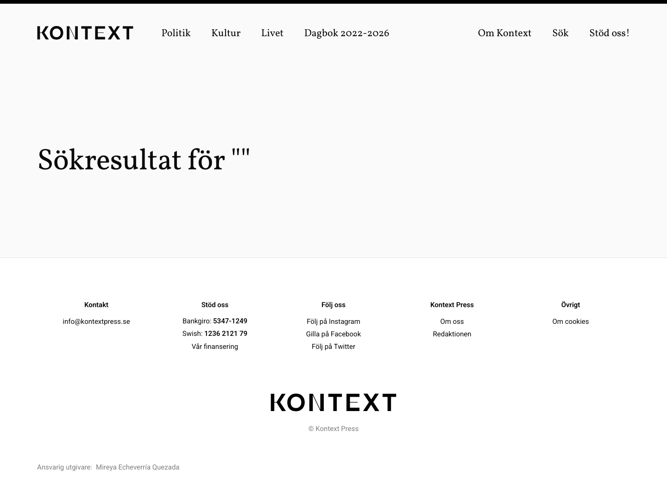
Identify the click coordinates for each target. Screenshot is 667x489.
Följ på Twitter (333, 346)
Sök (560, 33)
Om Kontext (505, 33)
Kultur (225, 33)
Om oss (452, 321)
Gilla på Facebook (333, 333)
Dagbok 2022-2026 (347, 33)
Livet (272, 33)
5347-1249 (230, 321)
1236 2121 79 (225, 333)
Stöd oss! (609, 33)
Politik (175, 33)
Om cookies (570, 321)
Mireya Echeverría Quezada (137, 467)
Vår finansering (215, 346)
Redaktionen (452, 333)
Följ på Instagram (333, 321)
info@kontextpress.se (96, 321)
